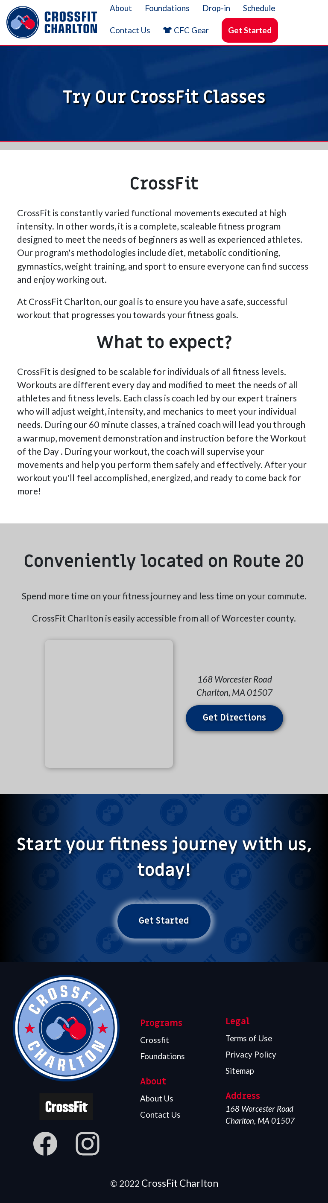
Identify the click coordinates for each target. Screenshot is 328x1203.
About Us (156, 1098)
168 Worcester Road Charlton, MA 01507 (260, 1114)
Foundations (162, 1056)
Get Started (250, 30)
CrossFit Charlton (179, 1183)
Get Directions (234, 718)
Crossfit (154, 1040)
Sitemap (240, 1070)
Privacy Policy (251, 1054)
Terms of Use (249, 1038)
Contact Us (160, 1114)
